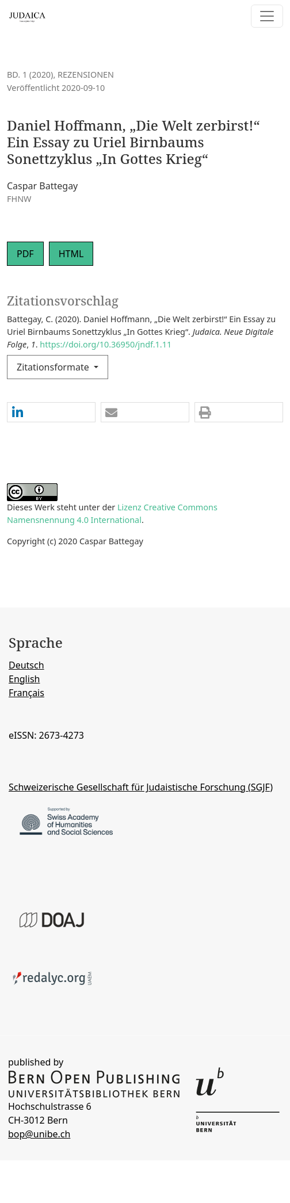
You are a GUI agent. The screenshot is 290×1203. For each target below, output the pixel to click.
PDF (25, 253)
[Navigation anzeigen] (267, 16)
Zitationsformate (54, 367)
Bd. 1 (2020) (30, 74)
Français (26, 692)
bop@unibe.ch (39, 1134)
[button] (51, 413)
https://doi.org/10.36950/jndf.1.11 (105, 344)
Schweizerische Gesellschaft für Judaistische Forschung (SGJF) (141, 787)
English (24, 679)
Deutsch (26, 665)
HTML (71, 253)
